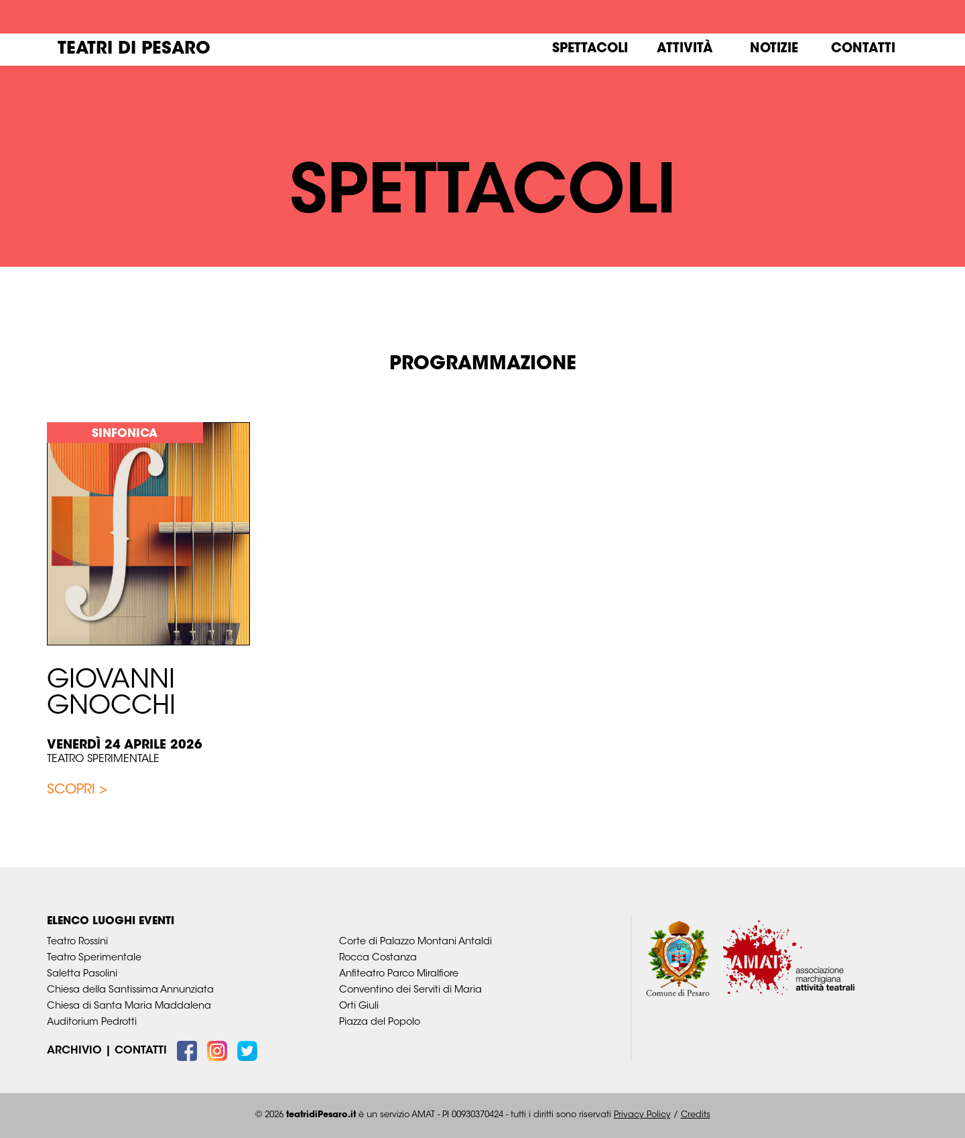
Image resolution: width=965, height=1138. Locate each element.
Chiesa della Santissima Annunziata (130, 990)
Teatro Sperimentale (103, 759)
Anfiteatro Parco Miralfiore (398, 974)
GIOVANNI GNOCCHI (111, 694)
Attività (685, 49)
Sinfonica (124, 434)
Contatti (863, 49)
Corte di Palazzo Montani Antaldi (415, 942)
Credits (695, 1115)
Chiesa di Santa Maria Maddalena (129, 1006)
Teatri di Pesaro (134, 49)
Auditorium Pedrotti (92, 1022)
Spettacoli (590, 49)
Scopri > (77, 790)
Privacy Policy (642, 1115)
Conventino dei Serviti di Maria (410, 990)
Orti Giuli (359, 1006)
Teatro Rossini (77, 942)
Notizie (774, 49)
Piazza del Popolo (379, 1022)
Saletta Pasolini (82, 974)
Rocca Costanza (378, 958)
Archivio (74, 1051)
